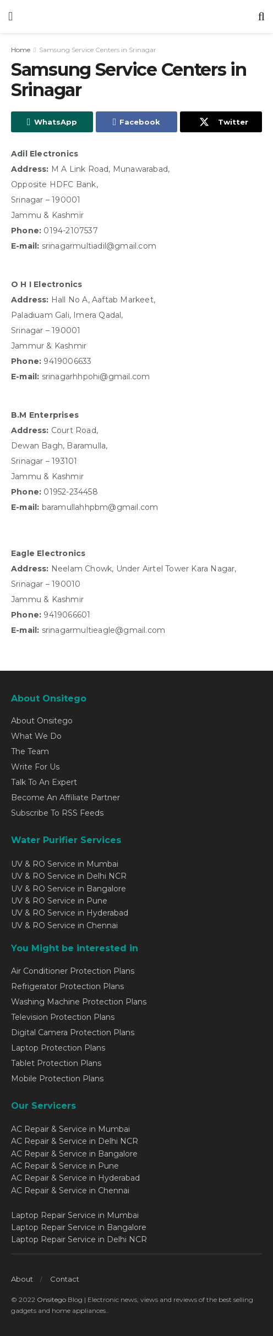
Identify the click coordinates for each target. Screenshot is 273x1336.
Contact (64, 1279)
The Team (30, 751)
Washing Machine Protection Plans (78, 1002)
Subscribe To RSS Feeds (57, 813)
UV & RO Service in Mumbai (64, 864)
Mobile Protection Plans (57, 1079)
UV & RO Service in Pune (59, 901)
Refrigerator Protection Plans (67, 986)
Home (20, 50)
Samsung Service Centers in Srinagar (97, 50)
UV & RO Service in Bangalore (68, 889)
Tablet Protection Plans (56, 1063)
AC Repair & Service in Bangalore (74, 1154)
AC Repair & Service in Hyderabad (75, 1178)
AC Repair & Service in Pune (65, 1166)
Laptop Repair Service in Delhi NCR (79, 1239)
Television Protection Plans (62, 1017)
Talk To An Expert (44, 782)
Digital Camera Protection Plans (72, 1032)
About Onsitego (42, 721)
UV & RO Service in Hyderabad (69, 913)
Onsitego (51, 1299)
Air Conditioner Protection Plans (72, 971)
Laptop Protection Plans (58, 1048)
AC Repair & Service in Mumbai (70, 1129)
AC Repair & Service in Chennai (70, 1190)
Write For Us (35, 767)
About (22, 1279)
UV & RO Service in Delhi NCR (69, 876)
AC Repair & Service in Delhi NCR (74, 1141)
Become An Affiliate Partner (65, 797)
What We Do (36, 736)
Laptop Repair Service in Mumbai (75, 1215)
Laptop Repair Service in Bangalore (78, 1227)
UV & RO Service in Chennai (64, 925)
